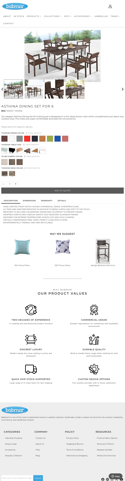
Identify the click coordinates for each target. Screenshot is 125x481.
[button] (34, 16)
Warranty (47, 200)
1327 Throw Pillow (62, 265)
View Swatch (34, 133)
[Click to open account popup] (110, 6)
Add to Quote (62, 190)
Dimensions (29, 200)
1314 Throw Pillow (22, 265)
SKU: (3, 111)
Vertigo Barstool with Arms (103, 265)
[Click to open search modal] (102, 6)
